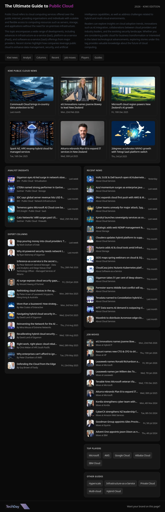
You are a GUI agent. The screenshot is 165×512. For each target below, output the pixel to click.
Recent (55, 57)
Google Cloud (122, 455)
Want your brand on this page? (143, 506)
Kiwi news (12, 57)
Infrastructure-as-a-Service (120, 483)
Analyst (27, 57)
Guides (98, 57)
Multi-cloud (95, 491)
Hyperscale (95, 483)
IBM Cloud (94, 463)
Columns (41, 57)
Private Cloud (147, 483)
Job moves (70, 57)
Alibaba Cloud (142, 455)
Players (85, 57)
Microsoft (94, 455)
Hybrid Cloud (114, 491)
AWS (107, 455)
